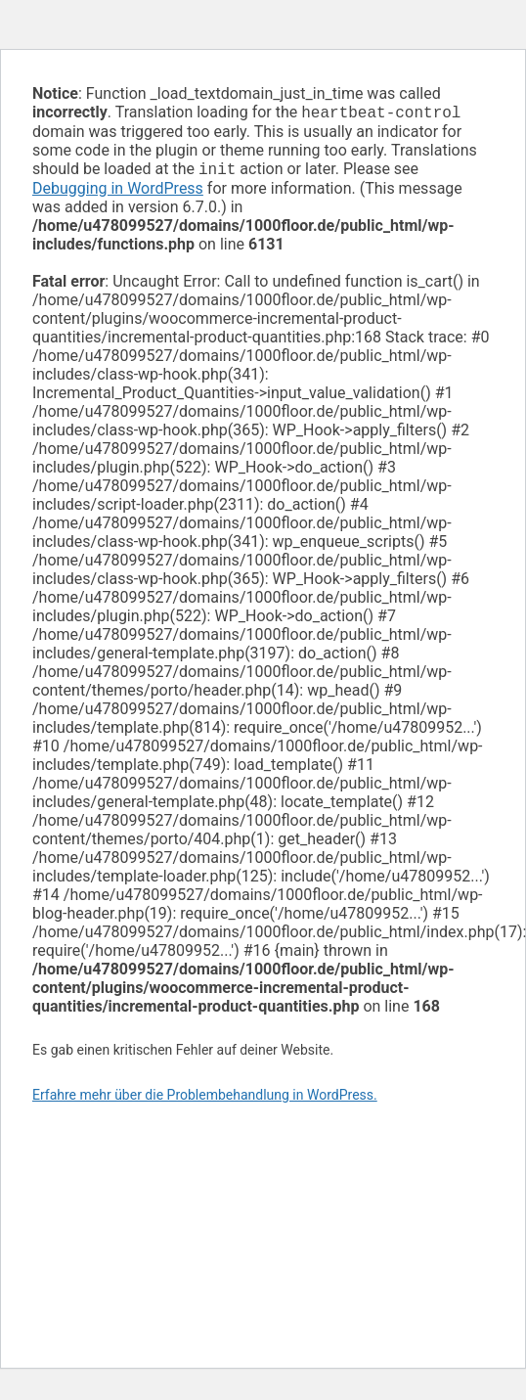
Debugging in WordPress (117, 192)
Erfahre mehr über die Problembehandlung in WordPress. (204, 1098)
